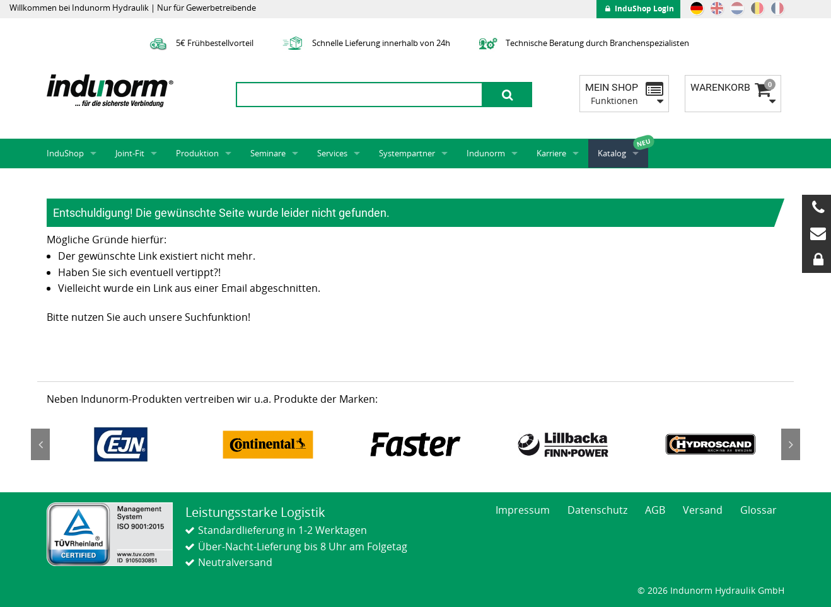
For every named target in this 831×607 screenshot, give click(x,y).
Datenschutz (597, 510)
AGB (655, 510)
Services (332, 153)
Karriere (551, 153)
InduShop (65, 153)
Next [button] (790, 444)
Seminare (268, 153)
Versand (703, 510)
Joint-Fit (129, 153)
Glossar (758, 510)
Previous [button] (40, 444)
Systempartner (407, 153)
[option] (120, 444)
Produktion (197, 153)
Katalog (612, 153)
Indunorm (486, 153)
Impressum (523, 510)
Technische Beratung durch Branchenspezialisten (582, 43)
